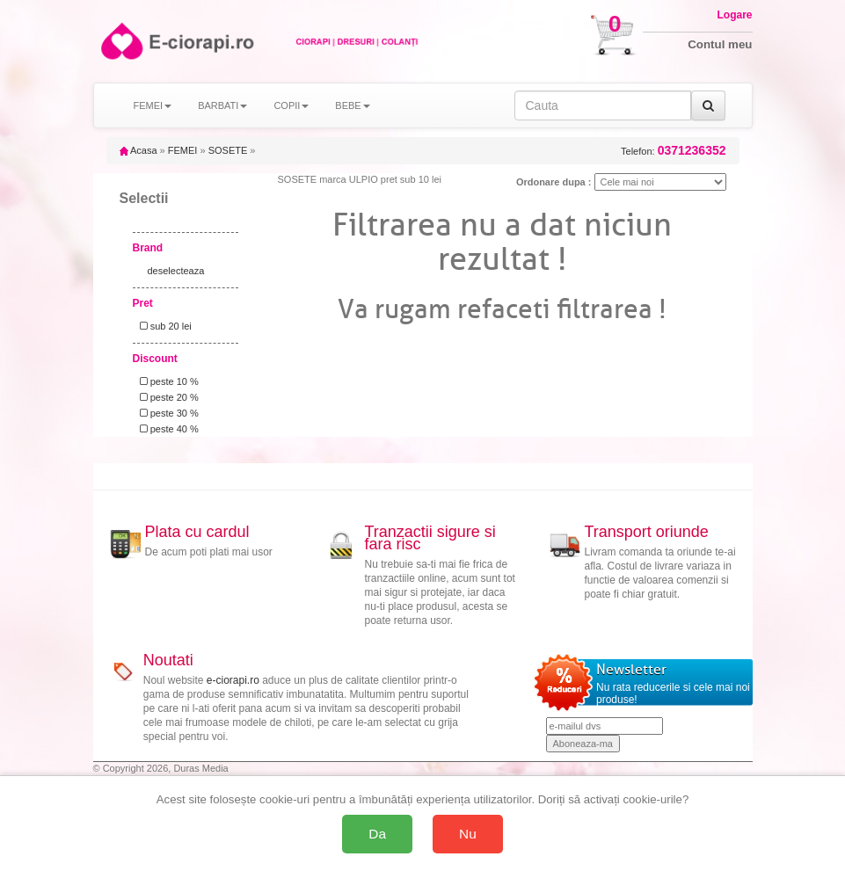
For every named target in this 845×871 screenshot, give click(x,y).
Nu (468, 833)
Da (377, 833)
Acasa (138, 150)
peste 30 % (167, 413)
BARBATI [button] (222, 105)
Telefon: (673, 150)
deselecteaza (176, 270)
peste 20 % (167, 397)
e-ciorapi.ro (233, 680)
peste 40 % (167, 429)
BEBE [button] (352, 105)
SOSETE (228, 150)
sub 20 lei (163, 326)
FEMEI (183, 150)
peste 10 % (167, 381)
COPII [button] (291, 105)
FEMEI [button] (153, 105)
